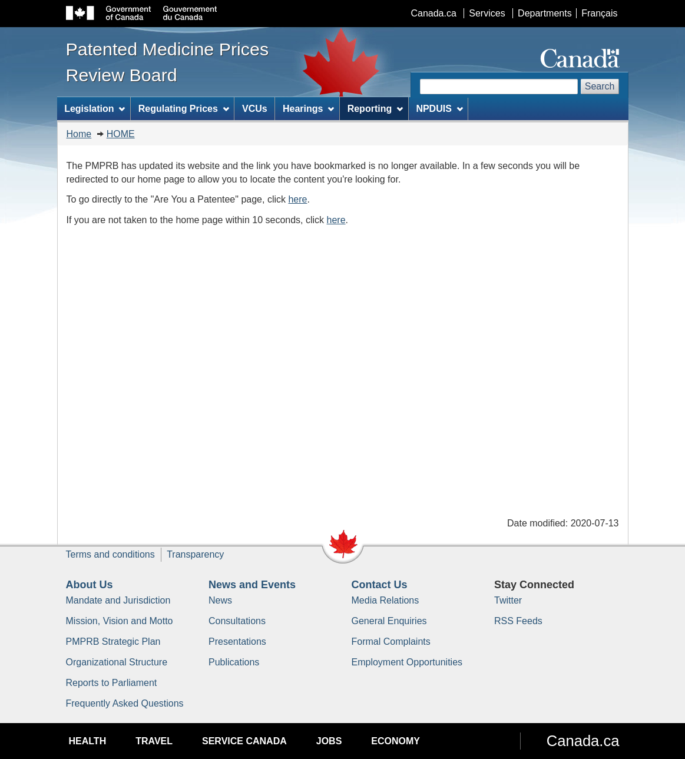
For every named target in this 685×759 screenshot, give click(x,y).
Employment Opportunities (407, 662)
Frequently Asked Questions (125, 703)
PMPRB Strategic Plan (113, 642)
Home (79, 134)
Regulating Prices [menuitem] (183, 109)
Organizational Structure (117, 662)
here (297, 199)
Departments (545, 13)
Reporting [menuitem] (375, 109)
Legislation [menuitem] (94, 109)
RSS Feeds (518, 621)
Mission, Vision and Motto (119, 621)
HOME (121, 134)
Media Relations (385, 600)
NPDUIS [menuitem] (439, 109)
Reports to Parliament (111, 683)
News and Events (252, 585)
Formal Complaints (391, 642)
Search (600, 86)
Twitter (508, 600)
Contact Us (380, 585)
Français (599, 13)
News (220, 600)
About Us (89, 585)
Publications (234, 662)
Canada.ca (433, 13)
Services (487, 13)
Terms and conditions (110, 554)
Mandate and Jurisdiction (118, 600)
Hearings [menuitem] (308, 109)
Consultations (237, 621)
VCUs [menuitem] (254, 109)
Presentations (237, 642)
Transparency (195, 554)
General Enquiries (389, 621)
